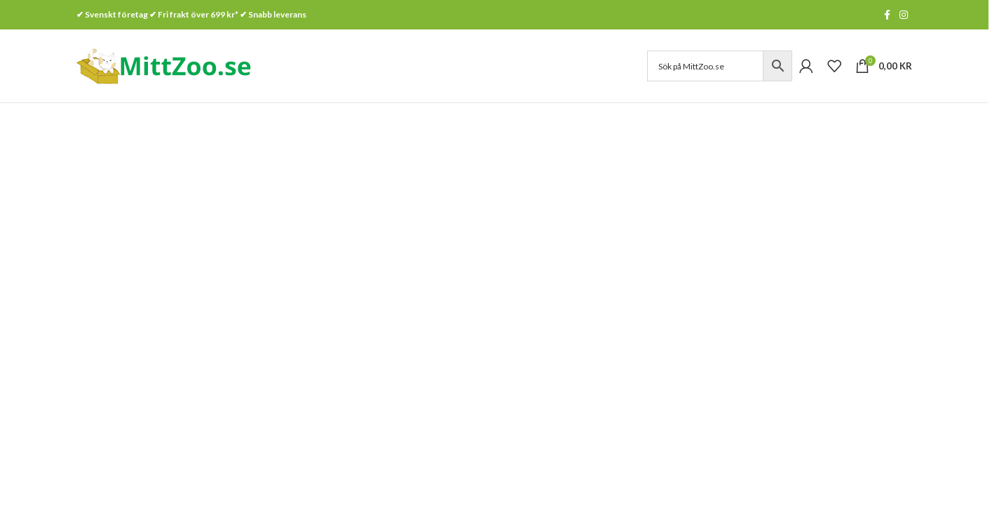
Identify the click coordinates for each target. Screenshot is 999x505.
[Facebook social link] (886, 15)
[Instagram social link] (903, 15)
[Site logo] (164, 65)
